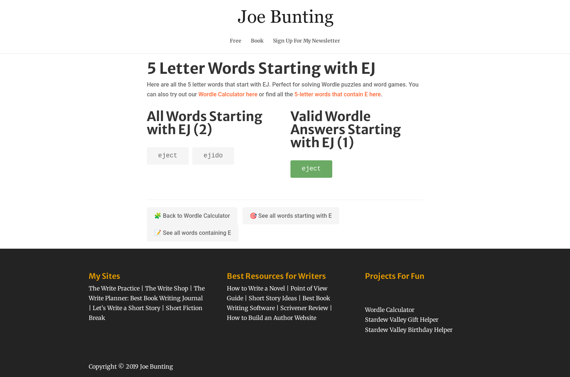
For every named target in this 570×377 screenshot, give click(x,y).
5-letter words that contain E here (337, 94)
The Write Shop (166, 288)
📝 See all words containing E (192, 232)
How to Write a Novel (256, 288)
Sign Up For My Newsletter (306, 41)
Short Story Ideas (273, 298)
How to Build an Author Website (271, 317)
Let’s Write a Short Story (126, 308)
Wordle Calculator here (228, 94)
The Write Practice (114, 288)
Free (235, 41)
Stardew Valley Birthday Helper (409, 329)
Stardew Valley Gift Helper (401, 319)
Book (257, 41)
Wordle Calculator (389, 309)
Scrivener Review (304, 308)
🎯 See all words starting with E (291, 215)
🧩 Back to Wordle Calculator (192, 215)
